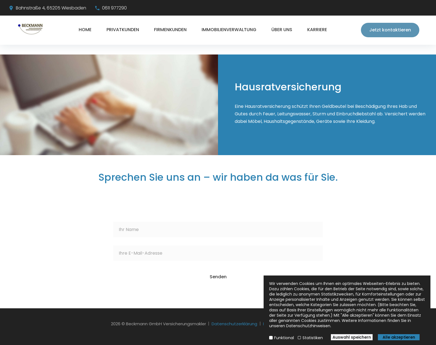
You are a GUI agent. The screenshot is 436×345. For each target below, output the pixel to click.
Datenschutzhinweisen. (308, 326)
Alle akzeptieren (399, 337)
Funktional (284, 338)
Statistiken (312, 338)
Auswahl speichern (352, 337)
